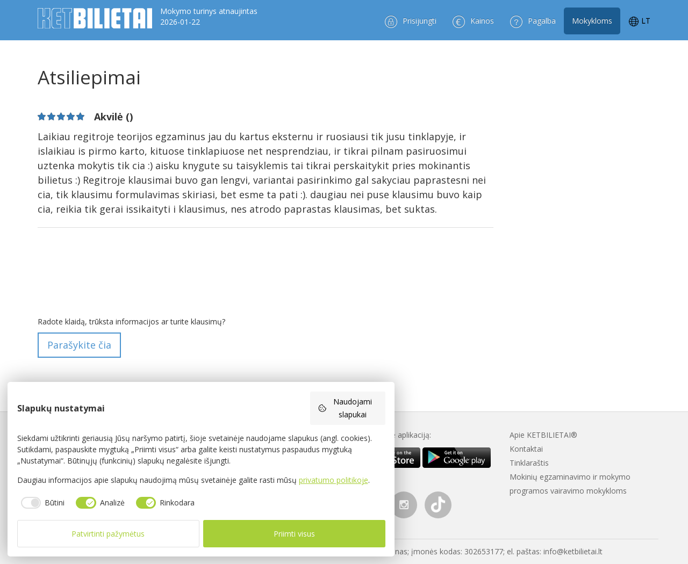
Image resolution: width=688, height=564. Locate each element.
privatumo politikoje (333, 480)
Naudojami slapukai (345, 408)
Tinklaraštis (529, 463)
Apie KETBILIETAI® (543, 435)
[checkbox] (41, 503)
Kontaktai (526, 449)
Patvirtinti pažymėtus (108, 534)
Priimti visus (294, 534)
